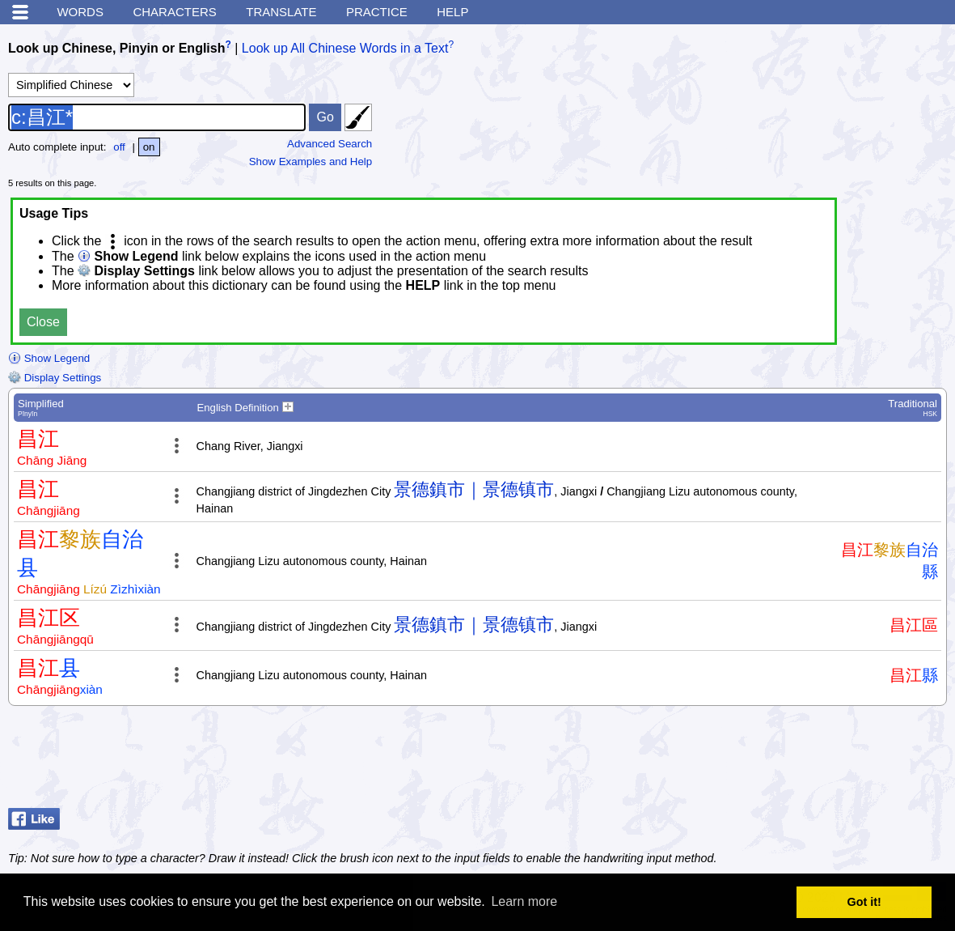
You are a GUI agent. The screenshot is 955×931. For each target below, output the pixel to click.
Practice (377, 12)
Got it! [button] (864, 901)
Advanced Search (329, 144)
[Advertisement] (817, 761)
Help (452, 12)
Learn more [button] (524, 901)
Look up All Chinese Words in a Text (345, 48)
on (149, 147)
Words (80, 12)
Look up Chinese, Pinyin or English (116, 48)
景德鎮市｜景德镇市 (474, 489)
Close (43, 322)
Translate (281, 12)
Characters (174, 12)
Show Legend (49, 358)
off (119, 147)
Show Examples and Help (311, 161)
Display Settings (54, 378)
